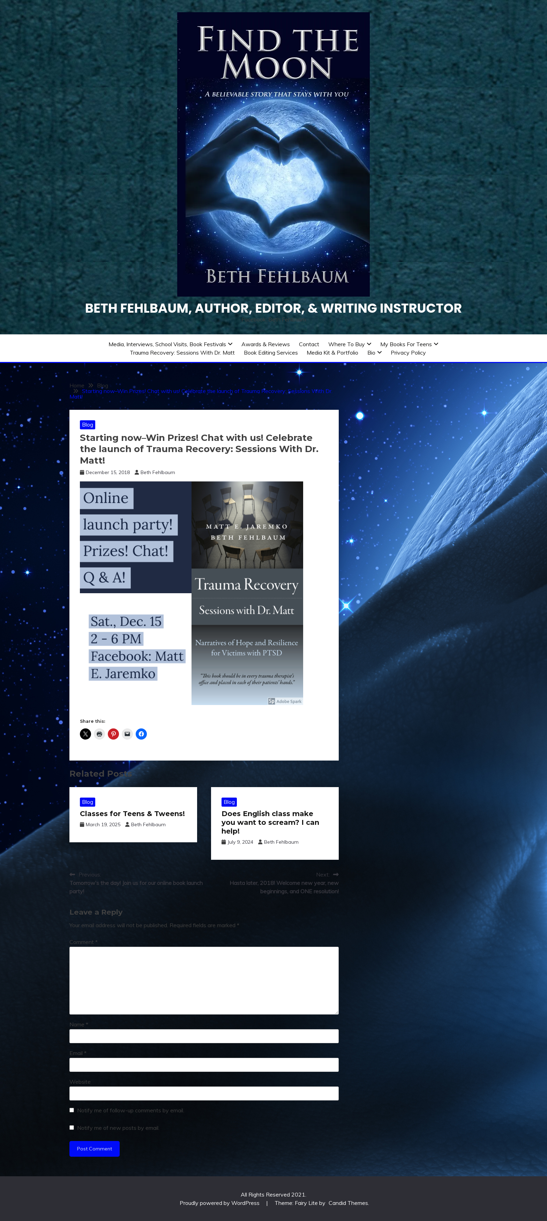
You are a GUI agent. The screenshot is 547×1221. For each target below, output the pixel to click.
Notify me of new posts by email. (118, 1127)
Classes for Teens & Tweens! (132, 813)
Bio (371, 352)
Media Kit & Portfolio (332, 352)
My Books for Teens (406, 344)
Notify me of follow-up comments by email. (130, 1110)
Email (78, 1052)
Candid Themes (348, 1202)
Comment (83, 941)
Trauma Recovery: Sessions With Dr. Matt (182, 352)
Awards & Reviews (265, 344)
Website (80, 1081)
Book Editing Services (271, 352)
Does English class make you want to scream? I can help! (270, 822)
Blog (87, 424)
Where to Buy (346, 344)
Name (78, 1024)
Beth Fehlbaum (158, 472)
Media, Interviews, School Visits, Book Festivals (167, 344)
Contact (309, 344)
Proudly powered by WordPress (220, 1202)
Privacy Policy (408, 352)
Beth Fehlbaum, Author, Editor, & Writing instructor (273, 308)
